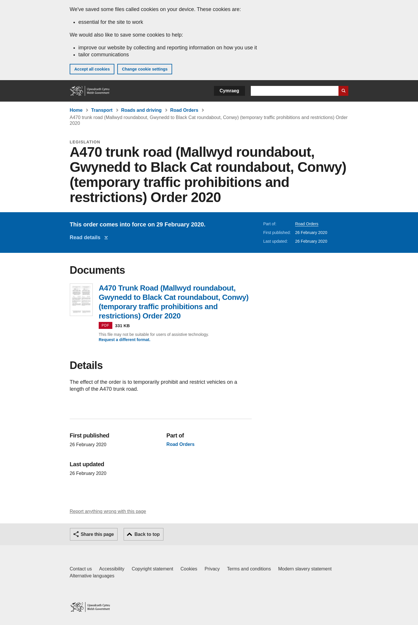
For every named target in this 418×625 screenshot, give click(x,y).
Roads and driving (141, 110)
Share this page (97, 534)
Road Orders (184, 110)
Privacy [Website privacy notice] (212, 568)
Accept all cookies (92, 69)
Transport (102, 110)
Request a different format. (124, 339)
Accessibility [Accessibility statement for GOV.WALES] (111, 568)
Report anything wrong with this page (108, 511)
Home (76, 110)
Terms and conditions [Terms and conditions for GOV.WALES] (249, 568)
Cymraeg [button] (229, 90)
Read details (86, 237)
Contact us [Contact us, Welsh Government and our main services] (81, 568)
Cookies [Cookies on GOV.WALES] (189, 568)
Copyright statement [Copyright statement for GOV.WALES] (152, 568)
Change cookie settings (144, 69)
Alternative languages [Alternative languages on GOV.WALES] (92, 575)
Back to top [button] (147, 534)
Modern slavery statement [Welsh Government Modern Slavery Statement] (304, 568)
